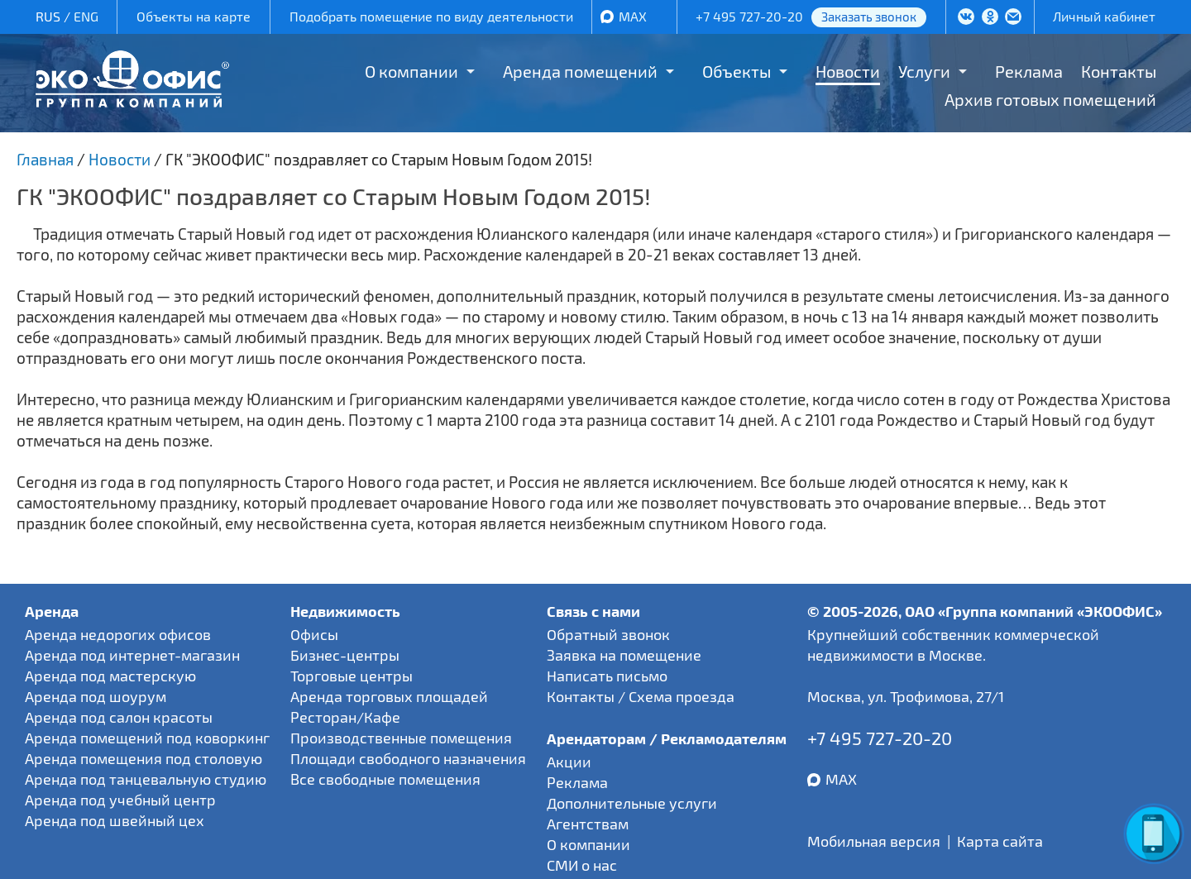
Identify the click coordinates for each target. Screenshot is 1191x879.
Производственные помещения (401, 738)
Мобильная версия (873, 841)
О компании (411, 71)
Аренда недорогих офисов (118, 634)
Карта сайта (1000, 841)
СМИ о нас (582, 865)
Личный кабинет (1104, 16)
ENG (86, 16)
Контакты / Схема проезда (640, 696)
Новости (848, 71)
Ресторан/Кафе (345, 717)
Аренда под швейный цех (114, 820)
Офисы (314, 634)
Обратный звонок (608, 634)
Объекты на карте (193, 16)
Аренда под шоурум (95, 696)
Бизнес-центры (344, 655)
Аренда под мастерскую (110, 675)
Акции (569, 761)
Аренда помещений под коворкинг (147, 738)
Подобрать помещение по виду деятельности (431, 16)
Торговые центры (351, 675)
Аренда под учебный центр (120, 800)
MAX (633, 16)
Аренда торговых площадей (389, 696)
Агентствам (588, 824)
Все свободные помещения (385, 779)
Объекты (736, 71)
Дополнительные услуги (632, 803)
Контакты (1118, 71)
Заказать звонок (868, 16)
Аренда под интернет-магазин (132, 655)
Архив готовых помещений (1050, 99)
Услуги (924, 71)
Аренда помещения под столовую (143, 758)
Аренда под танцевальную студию (145, 779)
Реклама (1029, 71)
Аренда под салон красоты (119, 717)
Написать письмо (607, 675)
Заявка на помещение (624, 655)
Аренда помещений (580, 71)
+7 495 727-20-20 (749, 16)
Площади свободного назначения (408, 758)
